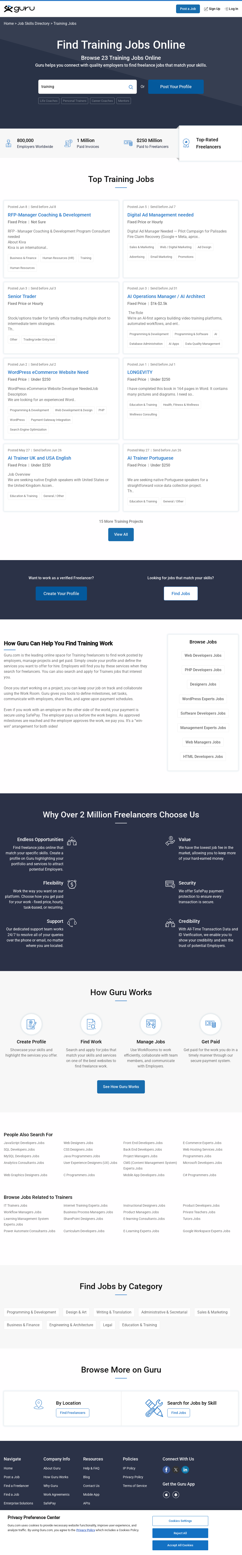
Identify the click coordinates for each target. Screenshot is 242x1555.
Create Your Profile (61, 593)
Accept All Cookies (180, 1547)
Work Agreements (56, 1494)
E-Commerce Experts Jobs (202, 1143)
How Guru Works (55, 1477)
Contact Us (91, 1486)
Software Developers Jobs (203, 713)
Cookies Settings (180, 1522)
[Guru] (19, 9)
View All (121, 534)
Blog (86, 1477)
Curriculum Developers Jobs (84, 1231)
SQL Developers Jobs (19, 1150)
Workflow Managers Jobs (22, 1212)
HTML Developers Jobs (203, 756)
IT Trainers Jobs (15, 1206)
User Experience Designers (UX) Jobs (90, 1163)
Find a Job (11, 1494)
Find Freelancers (72, 1413)
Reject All (180, 1535)
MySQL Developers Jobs (21, 1156)
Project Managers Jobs (140, 1156)
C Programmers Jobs (79, 1175)
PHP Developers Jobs (203, 670)
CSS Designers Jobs (78, 1150)
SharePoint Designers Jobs (83, 1219)
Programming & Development (31, 1312)
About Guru (51, 1468)
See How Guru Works (121, 1086)
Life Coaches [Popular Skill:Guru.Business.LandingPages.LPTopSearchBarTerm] (49, 101)
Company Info (56, 1458)
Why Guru (50, 1486)
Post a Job (188, 9)
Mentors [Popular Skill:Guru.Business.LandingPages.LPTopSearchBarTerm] (123, 101)
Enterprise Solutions (18, 1503)
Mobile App (91, 1494)
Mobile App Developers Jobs (143, 1175)
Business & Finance (23, 1325)
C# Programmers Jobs (199, 1175)
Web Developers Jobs (203, 655)
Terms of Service (135, 1486)
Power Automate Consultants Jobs (29, 1231)
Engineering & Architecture (71, 1325)
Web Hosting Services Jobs (202, 1150)
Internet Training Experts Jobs (86, 1206)
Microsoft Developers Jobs (202, 1163)
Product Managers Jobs (141, 1212)
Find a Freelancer (16, 1486)
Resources (93, 1458)
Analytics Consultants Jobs (24, 1163)
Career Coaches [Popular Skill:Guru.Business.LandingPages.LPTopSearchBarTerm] (102, 101)
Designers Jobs (203, 684)
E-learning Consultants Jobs (144, 1219)
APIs (86, 1503)
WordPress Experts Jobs (203, 699)
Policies (130, 1458)
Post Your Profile (176, 86)
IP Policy (129, 1468)
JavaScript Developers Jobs (24, 1143)
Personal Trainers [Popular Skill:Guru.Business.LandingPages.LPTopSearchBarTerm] (74, 101)
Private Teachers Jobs (199, 1212)
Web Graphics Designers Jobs (25, 1175)
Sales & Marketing (212, 1312)
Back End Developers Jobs (142, 1150)
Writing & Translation (113, 1312)
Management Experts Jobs (203, 728)
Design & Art (76, 1312)
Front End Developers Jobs (143, 1143)
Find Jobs (181, 593)
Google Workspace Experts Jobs (206, 1231)
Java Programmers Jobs (82, 1156)
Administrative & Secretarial (164, 1312)
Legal (107, 1325)
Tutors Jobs (191, 1219)
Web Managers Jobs (203, 742)
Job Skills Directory (33, 23)
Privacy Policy (133, 1477)
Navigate (12, 1458)
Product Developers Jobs (201, 1206)
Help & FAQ (91, 1468)
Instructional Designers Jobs (144, 1206)
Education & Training (139, 1325)
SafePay (49, 1503)
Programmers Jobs (197, 1156)
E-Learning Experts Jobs (141, 1231)
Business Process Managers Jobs (88, 1212)
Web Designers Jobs (78, 1143)
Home (9, 23)
